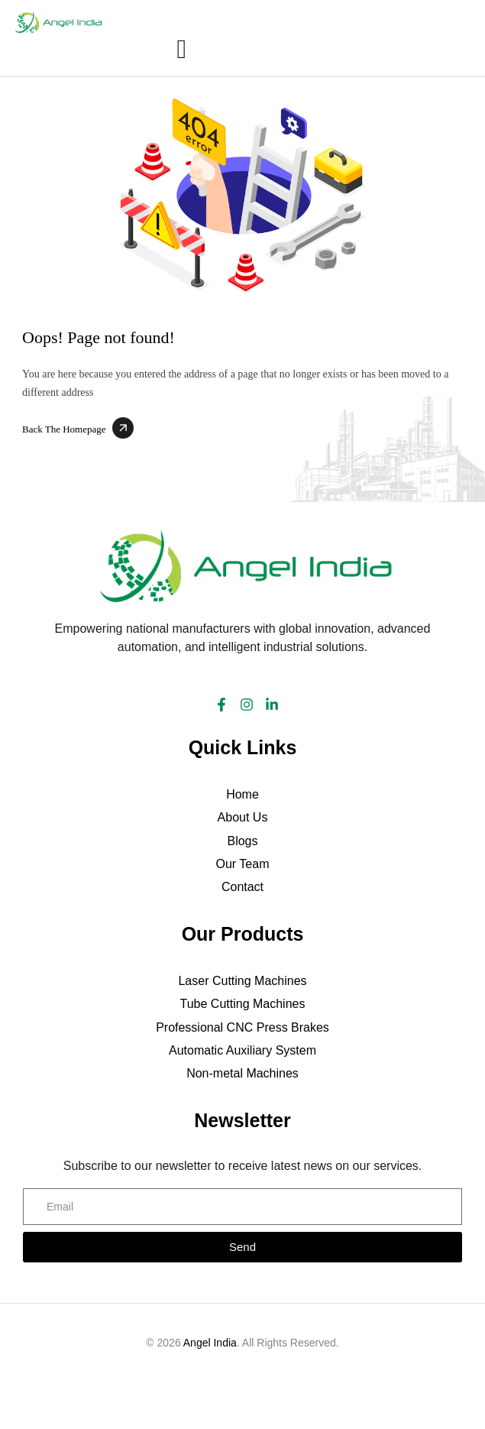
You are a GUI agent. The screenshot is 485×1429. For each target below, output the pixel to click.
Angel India (210, 1343)
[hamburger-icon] (181, 51)
